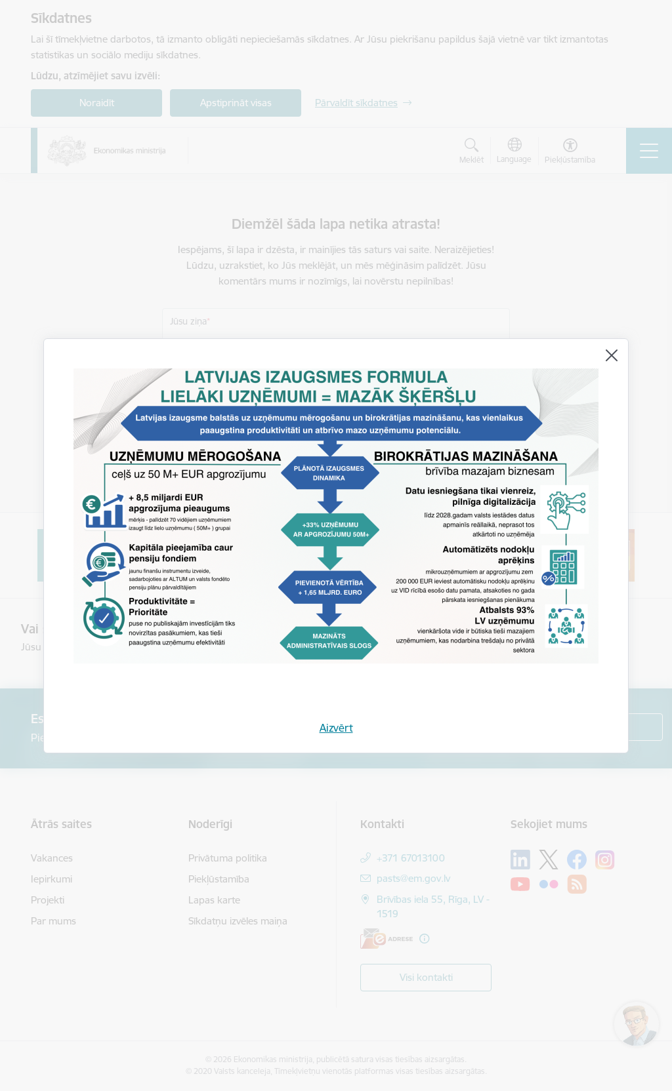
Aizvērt (336, 727)
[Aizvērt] (612, 355)
